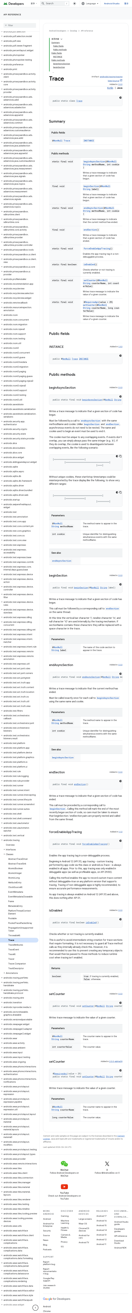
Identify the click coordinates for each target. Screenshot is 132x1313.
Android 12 (101, 1239)
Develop (73, 31)
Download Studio (119, 1241)
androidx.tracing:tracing (111, 76)
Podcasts (47, 1249)
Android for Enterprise (48, 1224)
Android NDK (120, 1247)
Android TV (84, 1242)
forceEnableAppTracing (97, 248)
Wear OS (83, 1223)
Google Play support (48, 1279)
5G (62, 1246)
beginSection (91, 186)
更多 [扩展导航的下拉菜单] (33, 3)
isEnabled (89, 264)
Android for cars (84, 1236)
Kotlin (110, 88)
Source (46, 1235)
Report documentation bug (49, 1271)
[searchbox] (20, 25)
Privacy (64, 1242)
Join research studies (49, 1286)
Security (47, 1230)
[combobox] (55, 3)
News (45, 1240)
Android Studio (112, 3)
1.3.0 (120, 346)
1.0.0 (120, 84)
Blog (45, 1244)
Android (47, 1219)
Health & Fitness (65, 1228)
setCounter (90, 280)
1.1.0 (120, 831)
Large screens (85, 1219)
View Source (113, 81)
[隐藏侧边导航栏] (35, 1308)
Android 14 (101, 1230)
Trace (79, 100)
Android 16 (101, 1220)
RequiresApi (92, 302)
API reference (12, 14)
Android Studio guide (121, 1223)
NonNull (58, 140)
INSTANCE (89, 140)
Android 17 (101, 1216)
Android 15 (101, 1225)
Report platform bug (49, 1263)
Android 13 (101, 1234)
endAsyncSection (93, 208)
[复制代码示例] (120, 456)
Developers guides (119, 1230)
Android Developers (57, 31)
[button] (19, 31)
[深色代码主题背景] (120, 97)
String (86, 164)
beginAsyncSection (94, 161)
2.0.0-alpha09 (115, 1061)
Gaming (65, 1216)
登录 (126, 3)
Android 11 (101, 1244)
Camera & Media (65, 1235)
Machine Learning (65, 1221)
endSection (90, 229)
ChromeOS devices (84, 1229)
